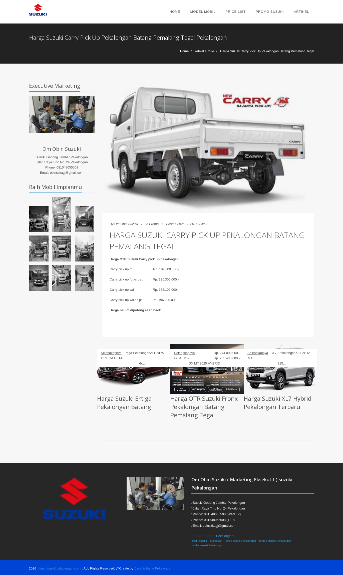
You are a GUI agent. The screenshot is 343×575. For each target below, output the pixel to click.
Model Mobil (203, 12)
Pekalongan (224, 536)
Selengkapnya (111, 353)
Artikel (301, 12)
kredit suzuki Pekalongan (206, 540)
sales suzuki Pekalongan (240, 540)
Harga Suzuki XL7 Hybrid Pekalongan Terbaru (277, 402)
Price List (235, 12)
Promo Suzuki (270, 12)
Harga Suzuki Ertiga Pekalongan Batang (124, 402)
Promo (154, 224)
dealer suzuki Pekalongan (207, 545)
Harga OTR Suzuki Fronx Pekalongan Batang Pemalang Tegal (204, 406)
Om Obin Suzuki (126, 224)
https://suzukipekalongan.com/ (59, 568)
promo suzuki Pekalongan (275, 540)
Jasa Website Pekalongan (153, 568)
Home (175, 12)
